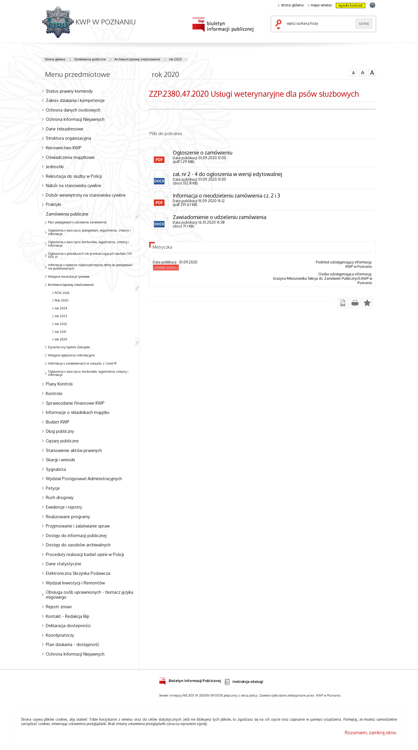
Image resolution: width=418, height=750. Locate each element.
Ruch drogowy (59, 497)
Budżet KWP (57, 421)
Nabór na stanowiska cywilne (73, 185)
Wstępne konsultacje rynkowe (68, 276)
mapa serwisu (320, 5)
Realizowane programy (68, 516)
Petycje (53, 488)
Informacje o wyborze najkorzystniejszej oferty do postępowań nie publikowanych (90, 266)
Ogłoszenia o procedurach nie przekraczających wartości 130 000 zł (90, 255)
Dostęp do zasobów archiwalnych (78, 544)
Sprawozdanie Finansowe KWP (75, 402)
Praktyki (53, 204)
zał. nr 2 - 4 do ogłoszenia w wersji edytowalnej (227, 174)
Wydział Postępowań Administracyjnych (84, 478)
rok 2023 (61, 316)
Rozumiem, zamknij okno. (371, 732)
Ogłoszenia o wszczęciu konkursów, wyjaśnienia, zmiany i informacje (88, 243)
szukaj (279, 25)
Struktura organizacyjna (68, 138)
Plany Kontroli (59, 383)
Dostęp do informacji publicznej (76, 535)
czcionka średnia (362, 72)
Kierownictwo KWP (64, 147)
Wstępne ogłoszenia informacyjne (71, 355)
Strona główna (55, 59)
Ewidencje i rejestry (64, 506)
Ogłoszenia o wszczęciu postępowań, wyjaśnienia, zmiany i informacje (89, 232)
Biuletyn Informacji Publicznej (190, 680)
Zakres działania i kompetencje (75, 100)
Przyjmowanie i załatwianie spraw (78, 525)
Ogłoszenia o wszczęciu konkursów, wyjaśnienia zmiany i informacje (88, 373)
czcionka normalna (353, 72)
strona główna (291, 5)
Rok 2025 (62, 300)
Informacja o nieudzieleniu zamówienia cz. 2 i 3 (226, 195)
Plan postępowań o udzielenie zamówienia (77, 222)
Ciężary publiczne (62, 440)
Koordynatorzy (60, 635)
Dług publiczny (60, 431)
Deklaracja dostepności (68, 625)
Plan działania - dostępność (72, 644)
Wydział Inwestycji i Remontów (75, 582)
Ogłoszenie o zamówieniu (202, 152)
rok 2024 (61, 308)
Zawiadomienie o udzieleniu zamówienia (219, 217)
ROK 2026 (62, 293)
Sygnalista (56, 469)
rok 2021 (60, 332)
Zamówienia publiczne (90, 59)
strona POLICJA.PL (372, 4)
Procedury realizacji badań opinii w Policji (85, 554)
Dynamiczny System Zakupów (69, 347)
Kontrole (54, 393)
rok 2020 (175, 59)
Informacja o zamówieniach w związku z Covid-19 (82, 363)
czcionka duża (372, 72)
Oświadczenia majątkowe (70, 157)
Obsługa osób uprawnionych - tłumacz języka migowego (89, 594)
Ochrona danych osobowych (73, 109)
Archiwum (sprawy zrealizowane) (137, 59)
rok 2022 (61, 324)
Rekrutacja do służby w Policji (74, 176)
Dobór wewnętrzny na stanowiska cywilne (86, 195)
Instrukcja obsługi (243, 682)
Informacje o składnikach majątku (77, 412)
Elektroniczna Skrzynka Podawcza (78, 573)
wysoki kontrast (350, 5)
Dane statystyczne (63, 563)
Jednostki (55, 166)
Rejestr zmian (59, 606)
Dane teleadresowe (64, 128)
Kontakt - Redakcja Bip (67, 616)
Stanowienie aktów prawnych (74, 450)
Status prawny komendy (69, 91)
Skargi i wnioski (60, 459)
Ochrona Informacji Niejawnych (75, 119)
